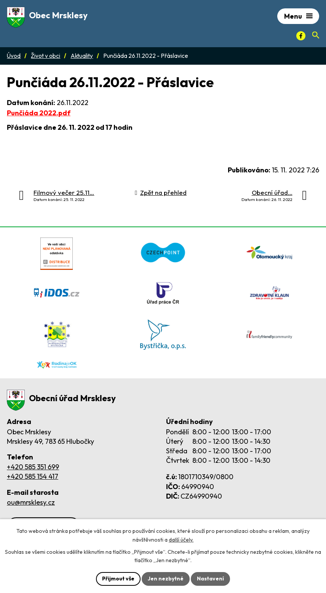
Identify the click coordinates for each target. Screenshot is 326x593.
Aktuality (81, 55)
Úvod (14, 55)
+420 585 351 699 (33, 466)
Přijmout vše (118, 578)
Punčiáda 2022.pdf (38, 112)
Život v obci (45, 55)
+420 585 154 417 (32, 476)
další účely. (181, 539)
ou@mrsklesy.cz (31, 502)
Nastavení (210, 578)
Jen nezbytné (166, 578)
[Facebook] (300, 35)
